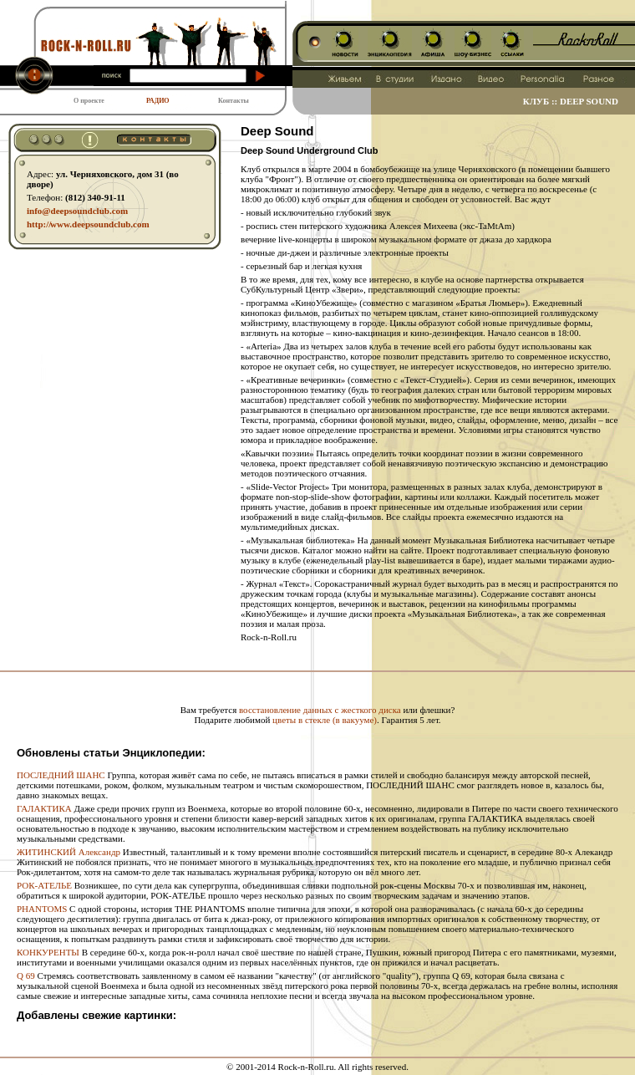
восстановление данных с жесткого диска (320, 710)
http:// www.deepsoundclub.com (88, 224)
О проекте (89, 100)
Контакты (233, 100)
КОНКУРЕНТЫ (48, 952)
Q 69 (26, 976)
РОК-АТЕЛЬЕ (44, 885)
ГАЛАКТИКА (44, 808)
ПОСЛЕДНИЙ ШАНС (61, 775)
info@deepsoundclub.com (77, 211)
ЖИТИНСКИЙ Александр (68, 852)
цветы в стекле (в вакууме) (324, 720)
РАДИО (158, 100)
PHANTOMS (42, 909)
